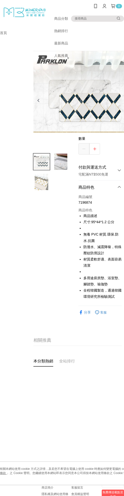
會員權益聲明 (80, 494)
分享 (84, 312)
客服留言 (77, 487)
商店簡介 (47, 487)
